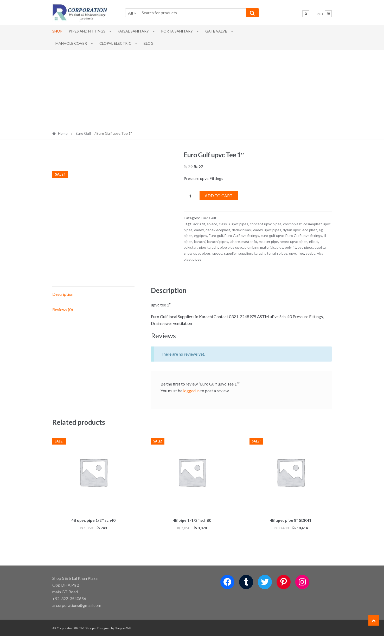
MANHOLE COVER (71, 43)
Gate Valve (216, 31)
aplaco (212, 224)
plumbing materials (260, 247)
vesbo (311, 253)
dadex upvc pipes (267, 230)
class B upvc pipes (233, 224)
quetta (320, 247)
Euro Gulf (83, 133)
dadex (199, 230)
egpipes (200, 235)
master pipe (268, 241)
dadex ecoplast (218, 230)
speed (217, 253)
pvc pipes (305, 247)
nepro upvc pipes (294, 241)
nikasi (313, 241)
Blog (148, 43)
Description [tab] (62, 294)
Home (63, 133)
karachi (200, 241)
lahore (235, 241)
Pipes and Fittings (87, 31)
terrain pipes (277, 253)
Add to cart (219, 195)
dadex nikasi (242, 230)
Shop (57, 31)
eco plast (309, 230)
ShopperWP (123, 627)
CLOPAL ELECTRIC (115, 43)
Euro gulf (216, 235)
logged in (191, 390)
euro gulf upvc (272, 235)
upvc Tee (296, 253)
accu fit (199, 224)
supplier (230, 253)
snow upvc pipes (197, 253)
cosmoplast (292, 224)
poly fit (290, 247)
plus (280, 247)
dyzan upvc (292, 230)
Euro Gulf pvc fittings (242, 235)
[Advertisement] (192, 88)
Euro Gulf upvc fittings (303, 235)
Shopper (91, 627)
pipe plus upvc (231, 247)
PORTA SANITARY (177, 31)
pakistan (190, 247)
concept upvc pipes (265, 224)
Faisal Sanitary (133, 31)
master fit (249, 241)
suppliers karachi (251, 253)
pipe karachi (208, 247)
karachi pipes (217, 241)
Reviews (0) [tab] (62, 309)
